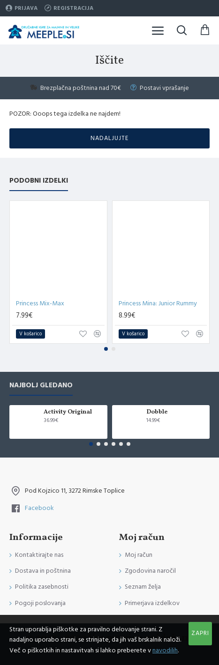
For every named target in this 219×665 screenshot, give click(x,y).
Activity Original (68, 412)
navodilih (165, 650)
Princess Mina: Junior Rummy (158, 303)
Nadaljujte (109, 138)
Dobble (156, 412)
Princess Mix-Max (40, 303)
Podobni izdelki (38, 181)
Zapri (200, 633)
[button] (106, 349)
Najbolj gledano (41, 385)
